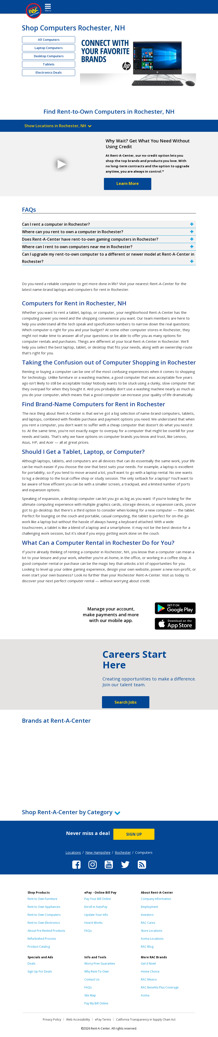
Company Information (156, 899)
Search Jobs (126, 702)
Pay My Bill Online (96, 1003)
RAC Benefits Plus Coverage (160, 987)
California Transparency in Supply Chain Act (145, 1019)
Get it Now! (148, 963)
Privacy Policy (52, 1019)
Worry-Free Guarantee (99, 963)
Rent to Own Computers (44, 915)
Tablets (48, 64)
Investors (147, 915)
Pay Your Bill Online (97, 899)
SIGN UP (134, 834)
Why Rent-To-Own (96, 971)
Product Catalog (39, 947)
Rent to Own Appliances (44, 907)
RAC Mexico (149, 979)
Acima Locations (152, 939)
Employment (149, 907)
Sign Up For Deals (40, 971)
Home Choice (150, 971)
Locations (73, 852)
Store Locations (151, 931)
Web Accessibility (78, 1019)
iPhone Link (175, 625)
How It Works (93, 923)
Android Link (175, 610)
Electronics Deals (49, 72)
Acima (145, 995)
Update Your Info (96, 915)
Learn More (127, 183)
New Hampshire (97, 852)
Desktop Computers (49, 56)
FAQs (88, 931)
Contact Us (91, 979)
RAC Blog (147, 947)
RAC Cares (148, 923)
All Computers (48, 39)
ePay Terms (103, 1019)
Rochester (123, 852)
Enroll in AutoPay (95, 907)
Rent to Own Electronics (44, 923)
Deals (31, 963)
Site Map (90, 995)
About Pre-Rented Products (46, 931)
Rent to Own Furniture (42, 899)
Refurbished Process (42, 939)
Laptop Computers (49, 48)
